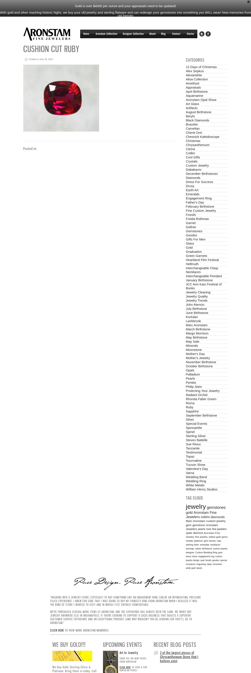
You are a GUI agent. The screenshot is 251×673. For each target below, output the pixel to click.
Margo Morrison (197, 323)
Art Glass (192, 93)
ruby (219, 530)
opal (202, 550)
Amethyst (193, 73)
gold (189, 502)
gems (225, 526)
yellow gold (215, 526)
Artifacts (192, 97)
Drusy (190, 175)
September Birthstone (201, 405)
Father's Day (195, 192)
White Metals (195, 474)
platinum (198, 530)
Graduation (194, 241)
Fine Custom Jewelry (201, 200)
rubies (198, 538)
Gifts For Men (196, 229)
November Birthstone (201, 351)
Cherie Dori (194, 122)
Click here (57, 620)
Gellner (191, 216)
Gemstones (194, 220)
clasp (209, 553)
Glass (190, 233)
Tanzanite (193, 437)
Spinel (190, 421)
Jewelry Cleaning (198, 281)
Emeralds (193, 183)
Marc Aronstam (197, 314)
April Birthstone (197, 81)
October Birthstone (199, 355)
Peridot (191, 372)
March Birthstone (198, 318)
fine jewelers (219, 518)
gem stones (210, 530)
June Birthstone (197, 302)
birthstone (207, 538)
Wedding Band (196, 466)
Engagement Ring (199, 187)
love (208, 518)
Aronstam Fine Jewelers (47, 23)
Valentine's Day (197, 458)
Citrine (190, 138)
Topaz (190, 446)
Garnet (191, 212)
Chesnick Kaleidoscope (203, 126)
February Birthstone (200, 196)
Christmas (193, 130)
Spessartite (194, 417)
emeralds (204, 534)
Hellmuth (192, 253)
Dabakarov (194, 159)
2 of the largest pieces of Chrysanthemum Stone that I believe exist (179, 646)
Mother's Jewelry (198, 347)
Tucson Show (195, 454)
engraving (201, 553)
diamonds (218, 506)
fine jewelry (201, 526)
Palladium (193, 364)
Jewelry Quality (197, 286)
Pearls (190, 368)
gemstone (198, 514)
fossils (208, 550)
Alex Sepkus (195, 60)
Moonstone (194, 339)
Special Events (196, 413)
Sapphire (192, 401)
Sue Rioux (193, 433)
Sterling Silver (196, 425)
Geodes (191, 224)
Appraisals (193, 77)
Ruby (189, 396)
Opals (190, 359)
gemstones (216, 497)
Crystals (192, 151)
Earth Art (192, 179)
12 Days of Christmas (201, 56)
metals (189, 530)
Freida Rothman (197, 208)
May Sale (193, 331)
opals (189, 522)
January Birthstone (199, 269)
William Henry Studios (202, 478)
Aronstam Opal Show (201, 89)
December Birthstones (202, 163)
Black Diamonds (197, 109)
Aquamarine (194, 85)
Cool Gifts (193, 146)
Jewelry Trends (197, 290)
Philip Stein (194, 376)
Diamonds (193, 167)
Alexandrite (194, 64)
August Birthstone (198, 101)
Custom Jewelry (197, 155)
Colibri (190, 142)
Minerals (192, 335)
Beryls (190, 105)
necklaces (215, 534)
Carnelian (193, 118)
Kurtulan (192, 306)
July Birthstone (196, 298)
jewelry (196, 496)
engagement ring (206, 546)
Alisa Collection (197, 68)
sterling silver (192, 534)
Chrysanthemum (198, 134)
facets (199, 557)
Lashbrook (193, 310)
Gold (189, 237)
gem (189, 514)
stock (194, 546)
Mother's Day (195, 343)
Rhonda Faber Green (201, 388)
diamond (198, 522)
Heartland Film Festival (202, 249)
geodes (215, 550)
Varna (190, 462)
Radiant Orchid (196, 384)
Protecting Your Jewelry (203, 380)
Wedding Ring (196, 470)
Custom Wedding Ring (206, 542)
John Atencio (195, 294)
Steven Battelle (197, 429)
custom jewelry (215, 510)
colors (205, 506)
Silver (190, 409)
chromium (217, 553)
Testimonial (194, 442)
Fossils (191, 204)
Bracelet (192, 114)
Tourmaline (194, 450)
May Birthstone (196, 327)
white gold (191, 557)
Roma (190, 392)
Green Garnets (196, 245)
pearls (202, 518)
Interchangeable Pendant (204, 265)
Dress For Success (199, 171)
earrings (190, 538)
